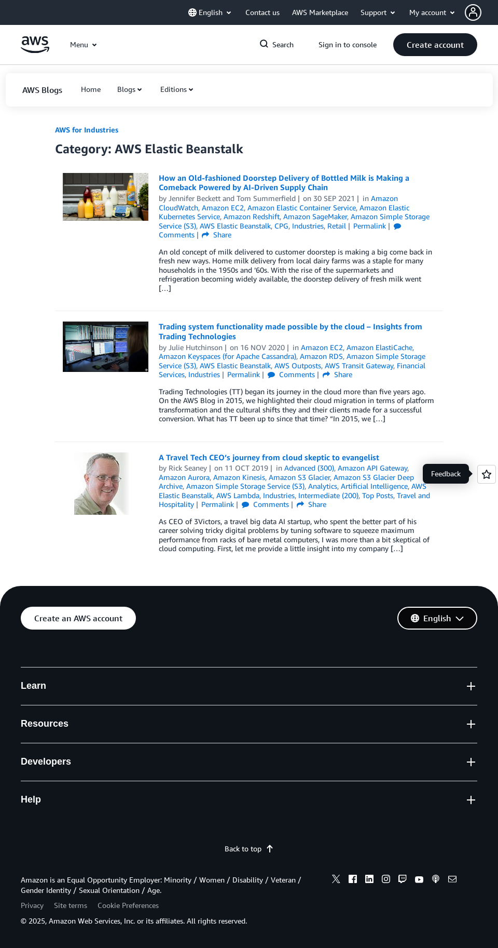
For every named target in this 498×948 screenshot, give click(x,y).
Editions (173, 89)
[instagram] (386, 880)
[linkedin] (369, 880)
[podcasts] (436, 880)
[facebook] (353, 880)
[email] (452, 880)
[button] (481, 12)
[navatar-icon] (473, 12)
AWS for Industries (86, 129)
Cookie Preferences (128, 905)
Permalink (369, 225)
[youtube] (419, 880)
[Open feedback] (486, 474)
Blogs (126, 89)
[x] (336, 880)
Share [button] (216, 234)
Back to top (249, 848)
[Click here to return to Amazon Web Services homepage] (35, 50)
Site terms (70, 905)
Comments (291, 374)
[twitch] (402, 880)
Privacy (32, 905)
